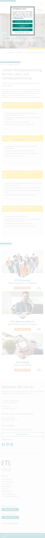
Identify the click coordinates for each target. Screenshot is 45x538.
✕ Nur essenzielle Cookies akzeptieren (22, 25)
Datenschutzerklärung (18, 18)
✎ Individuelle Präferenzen (22, 29)
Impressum (27, 32)
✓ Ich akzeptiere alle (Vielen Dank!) (22, 21)
